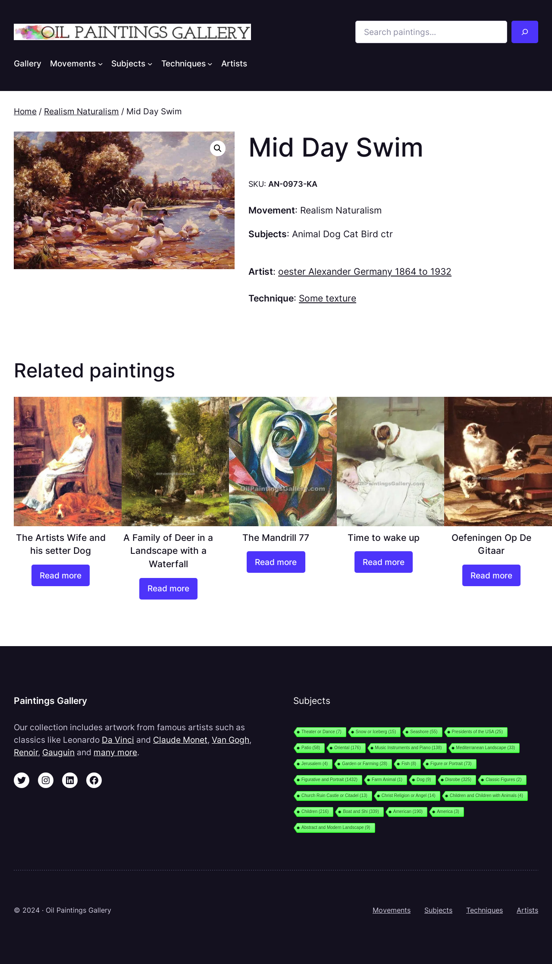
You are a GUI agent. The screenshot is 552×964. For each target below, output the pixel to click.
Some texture (327, 298)
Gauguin (58, 752)
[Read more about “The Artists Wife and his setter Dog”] (60, 575)
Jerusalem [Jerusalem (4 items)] (314, 763)
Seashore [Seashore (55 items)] (423, 731)
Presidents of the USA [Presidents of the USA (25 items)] (477, 731)
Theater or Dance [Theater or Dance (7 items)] (321, 731)
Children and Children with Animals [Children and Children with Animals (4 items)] (486, 795)
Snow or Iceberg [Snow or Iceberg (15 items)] (376, 731)
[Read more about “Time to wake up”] (383, 562)
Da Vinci (118, 740)
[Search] (524, 32)
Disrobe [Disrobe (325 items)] (458, 779)
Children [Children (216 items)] (315, 811)
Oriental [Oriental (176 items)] (347, 747)
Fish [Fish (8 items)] (408, 763)
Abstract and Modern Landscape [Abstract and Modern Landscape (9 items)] (335, 827)
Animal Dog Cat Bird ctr (342, 234)
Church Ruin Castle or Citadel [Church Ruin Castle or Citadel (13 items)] (334, 795)
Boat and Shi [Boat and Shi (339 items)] (361, 811)
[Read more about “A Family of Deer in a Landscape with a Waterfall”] (168, 589)
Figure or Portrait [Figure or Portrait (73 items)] (451, 763)
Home (25, 111)
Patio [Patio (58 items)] (310, 747)
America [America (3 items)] (448, 811)
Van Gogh (230, 740)
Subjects (438, 910)
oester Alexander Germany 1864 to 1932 (365, 271)
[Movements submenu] (100, 63)
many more (115, 752)
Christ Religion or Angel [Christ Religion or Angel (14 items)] (409, 795)
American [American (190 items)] (408, 811)
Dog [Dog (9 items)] (424, 779)
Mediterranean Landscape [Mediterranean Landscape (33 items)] (485, 747)
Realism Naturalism (81, 111)
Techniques (484, 910)
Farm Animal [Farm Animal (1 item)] (387, 779)
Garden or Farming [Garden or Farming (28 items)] (364, 763)
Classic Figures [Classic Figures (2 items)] (503, 779)
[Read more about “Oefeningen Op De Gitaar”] (491, 575)
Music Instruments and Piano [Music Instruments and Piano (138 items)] (408, 747)
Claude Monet (180, 740)
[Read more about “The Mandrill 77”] (276, 562)
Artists (527, 910)
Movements (392, 910)
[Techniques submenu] (210, 63)
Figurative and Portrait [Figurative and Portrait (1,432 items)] (329, 779)
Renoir (26, 752)
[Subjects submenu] (150, 63)
